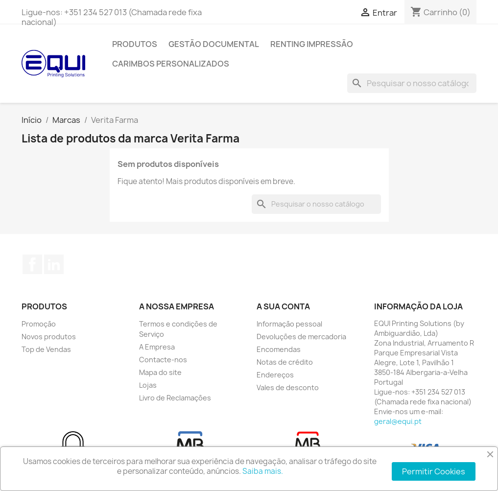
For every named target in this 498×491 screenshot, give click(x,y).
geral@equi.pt (398, 421)
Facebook (32, 264)
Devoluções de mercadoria (301, 336)
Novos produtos (49, 336)
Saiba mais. (262, 471)
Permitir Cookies (433, 471)
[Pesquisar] (411, 83)
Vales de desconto (288, 387)
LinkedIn (54, 264)
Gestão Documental (213, 44)
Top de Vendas (46, 349)
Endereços (275, 374)
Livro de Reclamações (175, 397)
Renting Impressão (311, 44)
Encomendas (279, 349)
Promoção (39, 323)
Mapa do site (160, 372)
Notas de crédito (285, 362)
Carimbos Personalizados (170, 63)
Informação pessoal (289, 323)
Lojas (148, 385)
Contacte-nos (163, 359)
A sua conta (283, 306)
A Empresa (157, 346)
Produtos (134, 44)
